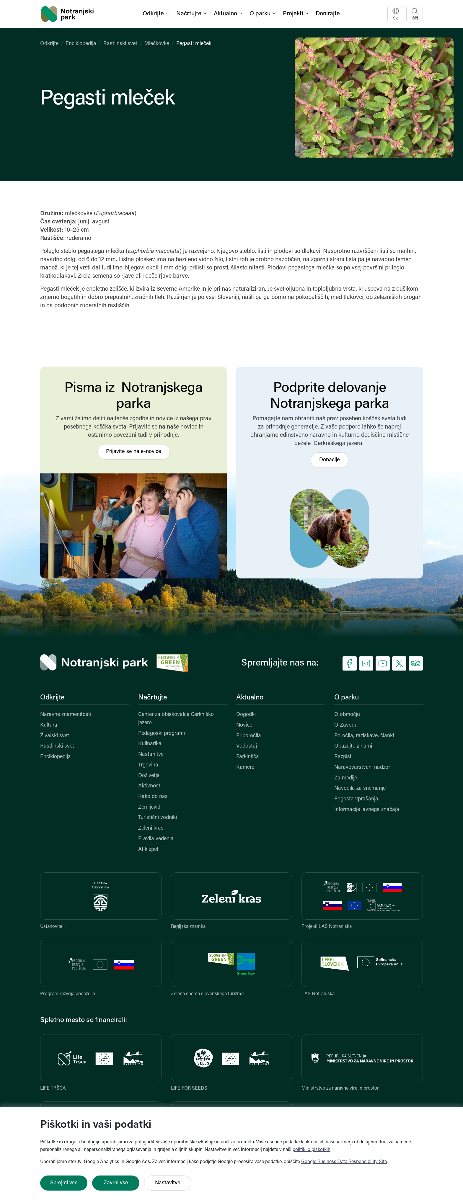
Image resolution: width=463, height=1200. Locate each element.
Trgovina (148, 765)
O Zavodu (346, 725)
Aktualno (249, 697)
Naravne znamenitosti (65, 714)
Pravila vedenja (156, 839)
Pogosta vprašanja (356, 799)
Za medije (345, 778)
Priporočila (248, 736)
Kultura (48, 725)
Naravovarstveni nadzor (362, 767)
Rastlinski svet (120, 44)
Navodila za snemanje (360, 788)
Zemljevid (149, 807)
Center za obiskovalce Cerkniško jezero (176, 719)
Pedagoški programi (161, 733)
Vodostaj (246, 746)
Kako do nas (153, 797)
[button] (156, 14)
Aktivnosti (150, 786)
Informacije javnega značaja (366, 809)
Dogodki (246, 714)
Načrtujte (152, 697)
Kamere (245, 767)
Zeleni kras (151, 828)
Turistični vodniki (157, 817)
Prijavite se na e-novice (133, 452)
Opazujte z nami (353, 746)
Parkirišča (247, 757)
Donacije (329, 460)
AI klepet (148, 849)
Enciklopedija (81, 44)
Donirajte (328, 14)
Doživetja (149, 776)
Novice (244, 725)
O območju (347, 714)
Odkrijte (49, 44)
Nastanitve (151, 754)
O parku (346, 697)
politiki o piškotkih (311, 1149)
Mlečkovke (156, 44)
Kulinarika (150, 744)
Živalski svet (54, 736)
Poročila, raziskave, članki (364, 736)
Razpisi (342, 757)
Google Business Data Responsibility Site (344, 1162)
